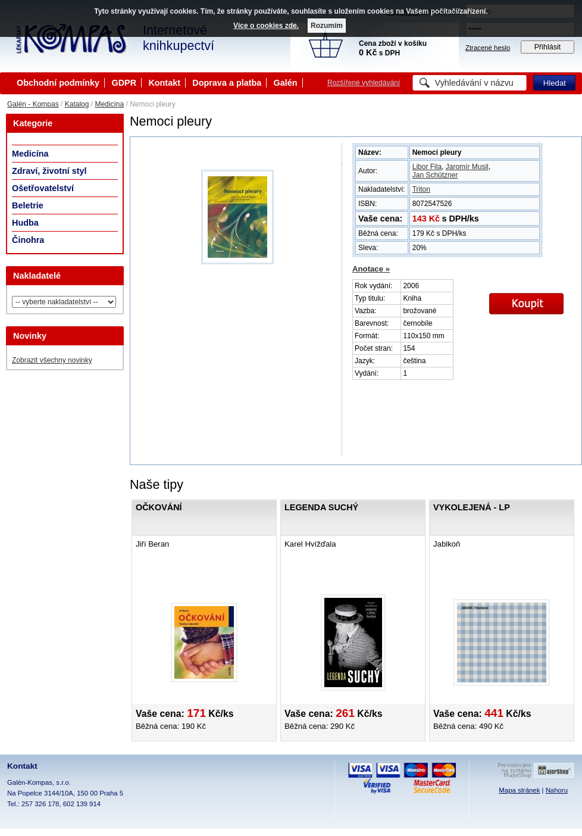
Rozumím (327, 25)
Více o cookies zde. (266, 25)
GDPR (123, 83)
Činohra (28, 240)
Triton (421, 189)
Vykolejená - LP (471, 507)
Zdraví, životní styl (49, 171)
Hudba (25, 222)
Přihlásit (547, 47)
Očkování (159, 507)
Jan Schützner (435, 175)
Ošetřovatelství (43, 188)
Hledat (554, 83)
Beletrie (27, 205)
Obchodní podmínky (58, 83)
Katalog (77, 104)
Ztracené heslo (487, 47)
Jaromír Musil (467, 167)
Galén (286, 83)
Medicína (109, 104)
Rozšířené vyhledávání (363, 83)
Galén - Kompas (33, 104)
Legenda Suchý (321, 507)
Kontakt (164, 83)
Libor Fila (427, 167)
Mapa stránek (519, 790)
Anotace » (371, 268)
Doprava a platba (226, 83)
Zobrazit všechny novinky (52, 360)
